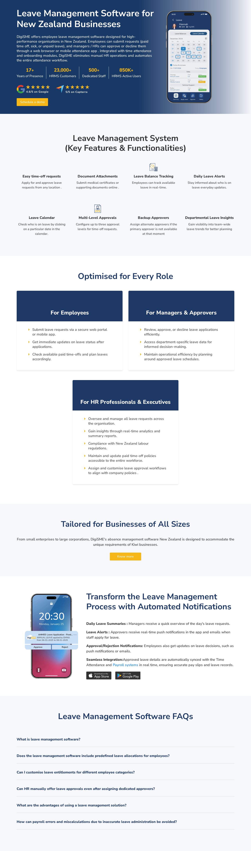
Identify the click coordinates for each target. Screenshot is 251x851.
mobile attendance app (78, 50)
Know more (125, 556)
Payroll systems (125, 665)
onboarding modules (40, 55)
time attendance (138, 50)
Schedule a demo (32, 102)
